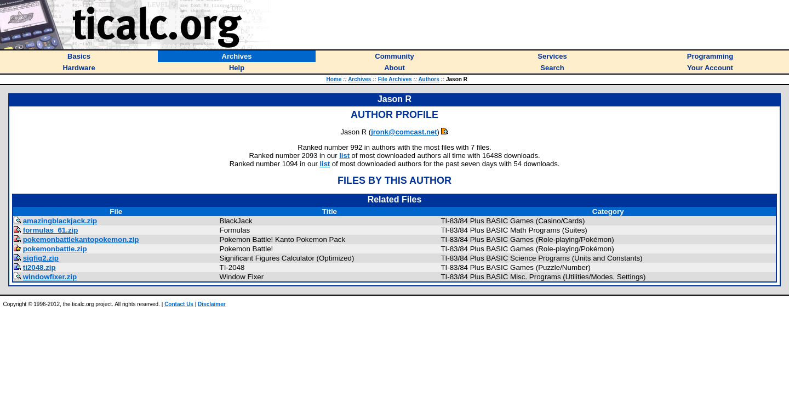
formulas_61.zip (50, 230)
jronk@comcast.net (404, 132)
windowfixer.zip (50, 277)
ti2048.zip (39, 267)
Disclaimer (212, 304)
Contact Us (178, 304)
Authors (428, 79)
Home (333, 79)
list (344, 155)
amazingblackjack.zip (60, 221)
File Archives (395, 79)
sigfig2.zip (41, 258)
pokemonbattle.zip (55, 249)
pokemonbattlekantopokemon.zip (81, 239)
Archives (359, 79)
